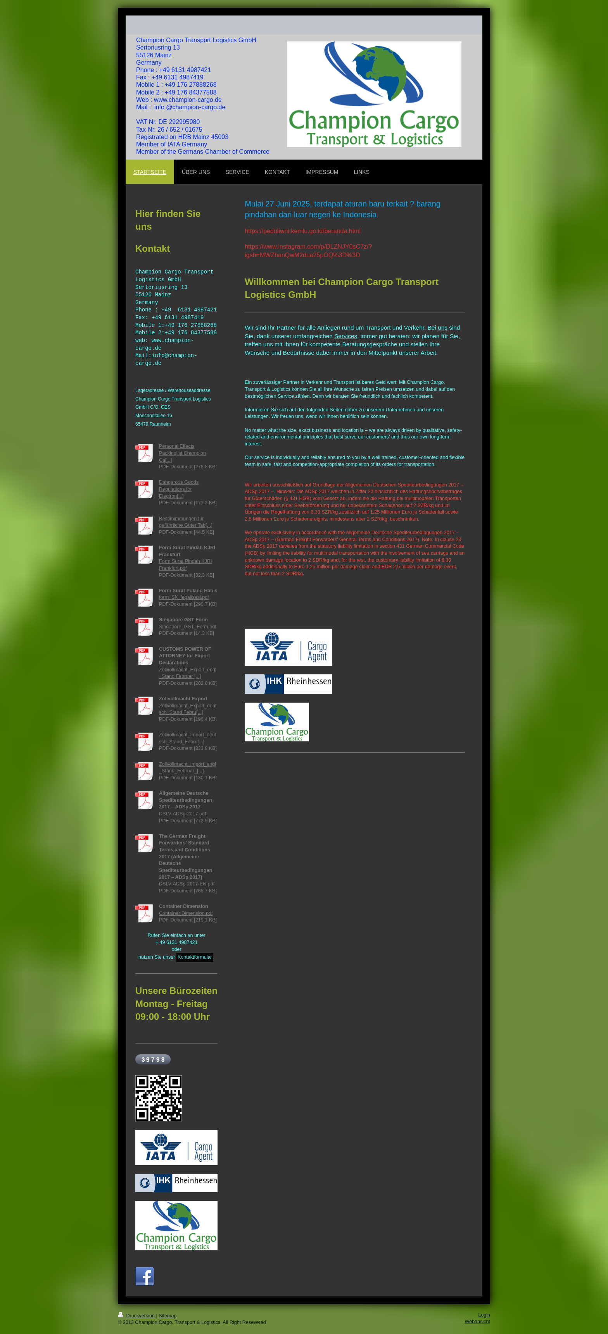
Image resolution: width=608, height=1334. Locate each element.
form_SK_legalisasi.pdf (184, 597)
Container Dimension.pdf (186, 913)
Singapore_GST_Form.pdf (187, 626)
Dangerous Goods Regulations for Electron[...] (179, 489)
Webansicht (477, 1321)
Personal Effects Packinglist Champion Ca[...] (182, 453)
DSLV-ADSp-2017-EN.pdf (186, 884)
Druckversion (137, 1316)
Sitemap (167, 1316)
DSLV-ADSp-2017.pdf (182, 814)
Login (484, 1315)
